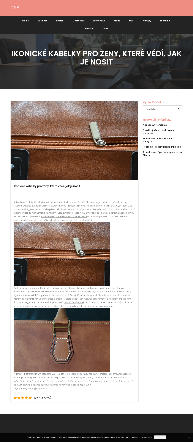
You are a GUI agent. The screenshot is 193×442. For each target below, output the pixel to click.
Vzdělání (89, 28)
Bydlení (60, 20)
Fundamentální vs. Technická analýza (159, 140)
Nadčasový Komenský (155, 124)
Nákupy (147, 20)
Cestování (78, 20)
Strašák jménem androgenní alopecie (158, 132)
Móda (117, 20)
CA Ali (16, 7)
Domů (25, 20)
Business (42, 20)
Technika (165, 20)
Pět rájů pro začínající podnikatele (162, 146)
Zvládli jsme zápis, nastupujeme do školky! (162, 154)
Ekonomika (99, 20)
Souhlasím (160, 437)
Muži (131, 20)
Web (105, 28)
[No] (189, 437)
